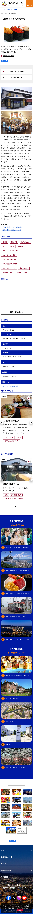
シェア (4, 61)
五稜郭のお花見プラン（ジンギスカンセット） (19, 767)
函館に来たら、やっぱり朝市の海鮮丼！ (18, 594)
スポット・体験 (12, 10)
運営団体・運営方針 (9, 888)
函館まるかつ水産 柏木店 (10, 386)
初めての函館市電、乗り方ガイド (16, 617)
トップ (3, 10)
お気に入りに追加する (13, 71)
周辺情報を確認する (20, 312)
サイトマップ (22, 888)
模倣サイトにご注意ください (16, 885)
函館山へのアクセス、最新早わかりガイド (19, 571)
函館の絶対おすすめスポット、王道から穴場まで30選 (19, 640)
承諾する (20, 910)
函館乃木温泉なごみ (11, 484)
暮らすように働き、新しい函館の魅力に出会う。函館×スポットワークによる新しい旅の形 (19, 548)
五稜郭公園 (9, 721)
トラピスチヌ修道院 (12, 698)
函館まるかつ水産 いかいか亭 (11, 230)
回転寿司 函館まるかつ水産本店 (12, 227)
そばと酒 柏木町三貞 (11, 421)
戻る (10, 507)
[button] (1, 422)
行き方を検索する (12, 77)
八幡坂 (8, 744)
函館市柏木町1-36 (8, 56)
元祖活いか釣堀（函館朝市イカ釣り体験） (19, 675)
